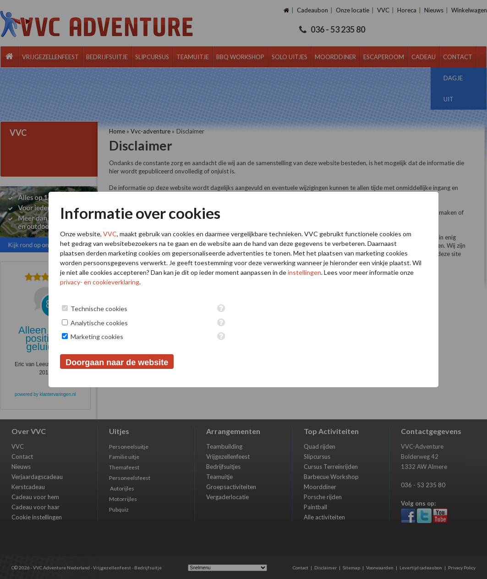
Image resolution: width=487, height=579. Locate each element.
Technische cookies (99, 308)
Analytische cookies (99, 323)
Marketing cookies (97, 336)
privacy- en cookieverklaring (99, 282)
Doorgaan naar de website (117, 362)
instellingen (304, 272)
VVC (110, 234)
